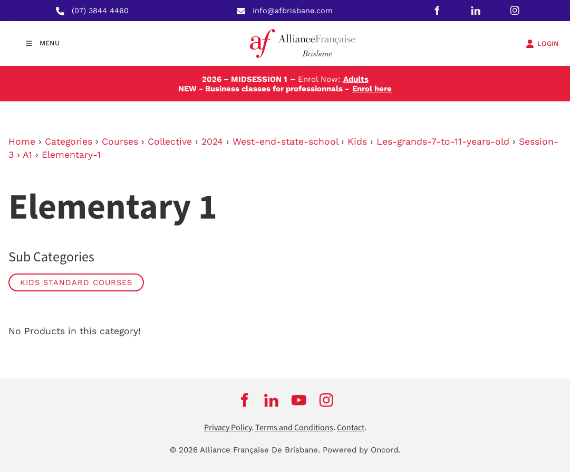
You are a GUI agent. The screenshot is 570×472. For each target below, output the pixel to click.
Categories (68, 141)
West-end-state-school (285, 141)
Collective (170, 141)
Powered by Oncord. (361, 450)
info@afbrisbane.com (293, 10)
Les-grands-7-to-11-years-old (442, 141)
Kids (357, 141)
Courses (120, 141)
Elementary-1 (71, 154)
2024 (212, 141)
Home (21, 141)
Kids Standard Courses (76, 282)
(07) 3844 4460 (100, 10)
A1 (27, 154)
